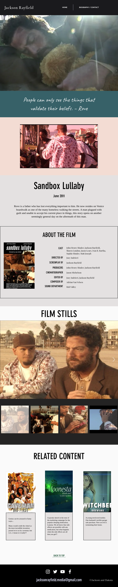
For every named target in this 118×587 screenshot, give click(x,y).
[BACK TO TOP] (59, 555)
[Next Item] (113, 359)
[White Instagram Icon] (48, 571)
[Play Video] (59, 146)
